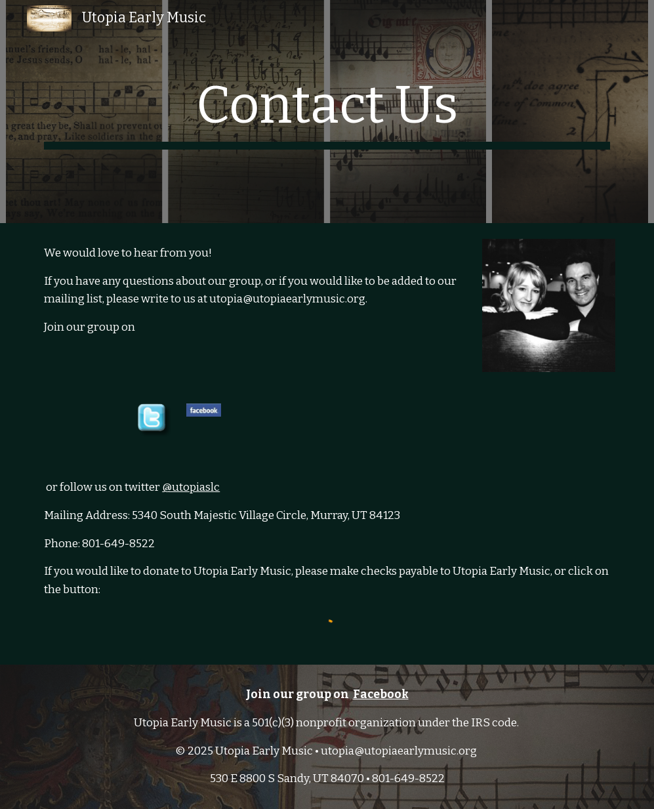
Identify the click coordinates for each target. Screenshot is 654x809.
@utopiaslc (191, 487)
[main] (327, 111)
